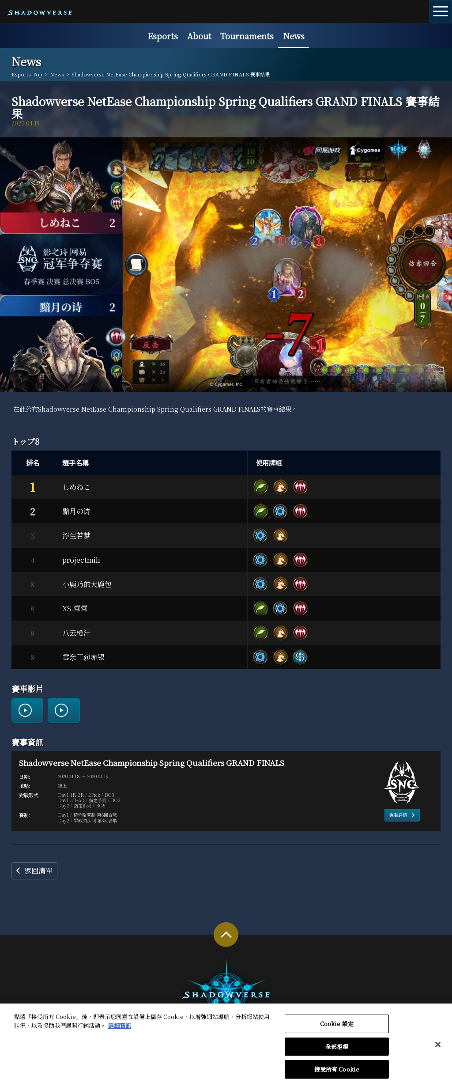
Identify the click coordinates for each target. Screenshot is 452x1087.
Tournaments (247, 36)
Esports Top (26, 74)
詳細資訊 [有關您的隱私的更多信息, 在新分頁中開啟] (119, 1029)
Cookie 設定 (337, 1028)
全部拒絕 (337, 1050)
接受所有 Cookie (336, 1073)
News (294, 36)
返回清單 (38, 870)
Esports (162, 36)
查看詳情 (398, 814)
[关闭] (438, 1048)
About (199, 36)
